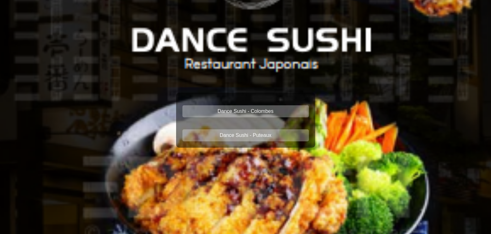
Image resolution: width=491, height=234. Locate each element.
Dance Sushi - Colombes (245, 111)
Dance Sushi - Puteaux (246, 135)
